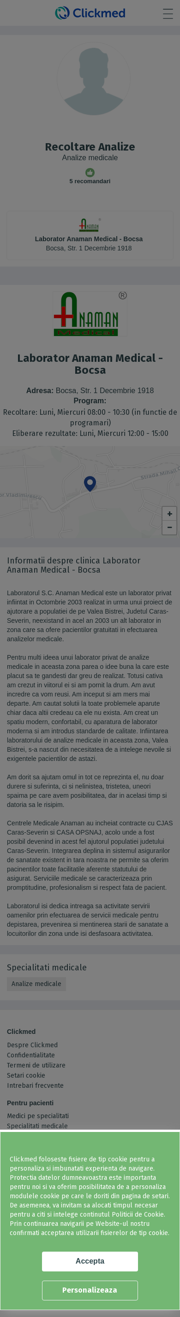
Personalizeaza (89, 1290)
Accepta (90, 1261)
